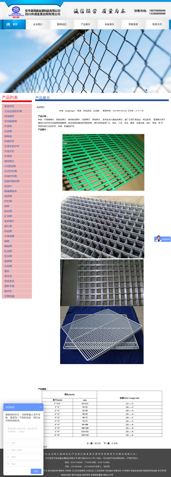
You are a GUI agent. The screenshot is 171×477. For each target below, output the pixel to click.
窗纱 (6, 271)
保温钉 (8, 186)
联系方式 (157, 24)
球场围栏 (9, 116)
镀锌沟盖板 (77, 475)
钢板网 (8, 246)
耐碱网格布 (10, 191)
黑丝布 (8, 276)
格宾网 (8, 211)
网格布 (61, 471)
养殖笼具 (9, 281)
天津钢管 (126, 471)
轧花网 (8, 251)
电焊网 (8, 196)
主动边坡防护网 (13, 111)
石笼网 (8, 131)
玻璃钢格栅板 (97, 475)
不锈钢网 (9, 236)
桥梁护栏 (9, 106)
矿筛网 (8, 216)
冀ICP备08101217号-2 (87, 458)
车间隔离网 (10, 121)
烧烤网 (8, 261)
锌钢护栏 (9, 141)
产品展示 (85, 24)
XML (134, 454)
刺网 (6, 206)
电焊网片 (9, 221)
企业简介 (37, 24)
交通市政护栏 (11, 146)
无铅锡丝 (109, 471)
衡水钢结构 (53, 471)
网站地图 (124, 454)
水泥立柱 (90, 471)
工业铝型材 (100, 471)
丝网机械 (9, 296)
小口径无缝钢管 (78, 471)
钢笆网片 (9, 161)
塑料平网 (9, 286)
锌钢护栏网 (10, 176)
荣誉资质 (133, 24)
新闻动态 (61, 24)
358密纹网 (10, 166)
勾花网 (8, 266)
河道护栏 (9, 151)
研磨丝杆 (118, 471)
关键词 (44, 447)
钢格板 (8, 136)
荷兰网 (161, 471)
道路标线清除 (137, 471)
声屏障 (8, 126)
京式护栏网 (10, 171)
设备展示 (109, 24)
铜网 (6, 241)
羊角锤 (68, 471)
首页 (13, 24)
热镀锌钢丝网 (11, 181)
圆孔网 (8, 226)
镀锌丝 (8, 291)
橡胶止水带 (108, 475)
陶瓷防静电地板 (150, 471)
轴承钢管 (86, 475)
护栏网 (8, 201)
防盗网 (8, 231)
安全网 (8, 256)
